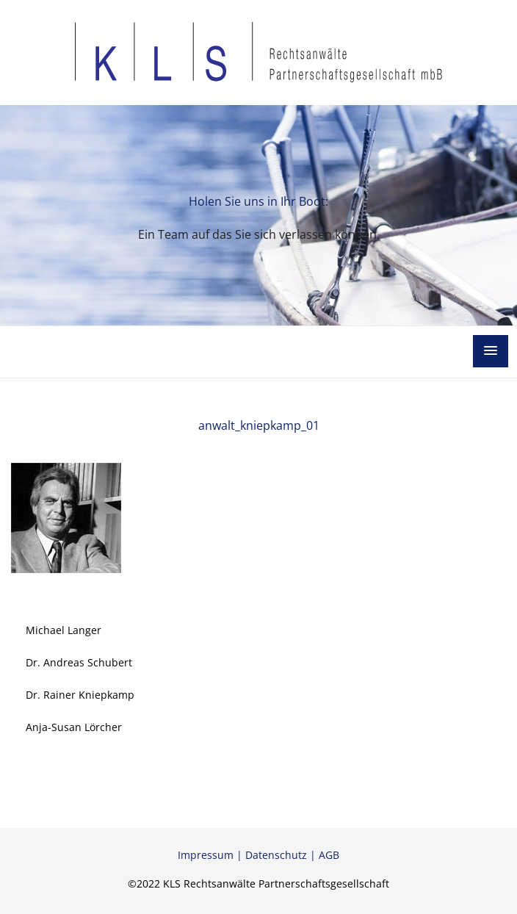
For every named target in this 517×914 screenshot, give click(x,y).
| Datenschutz (270, 855)
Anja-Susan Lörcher (74, 727)
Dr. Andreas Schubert (79, 662)
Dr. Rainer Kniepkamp (80, 695)
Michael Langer (63, 630)
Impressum (206, 855)
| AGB (323, 855)
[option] (258, 215)
